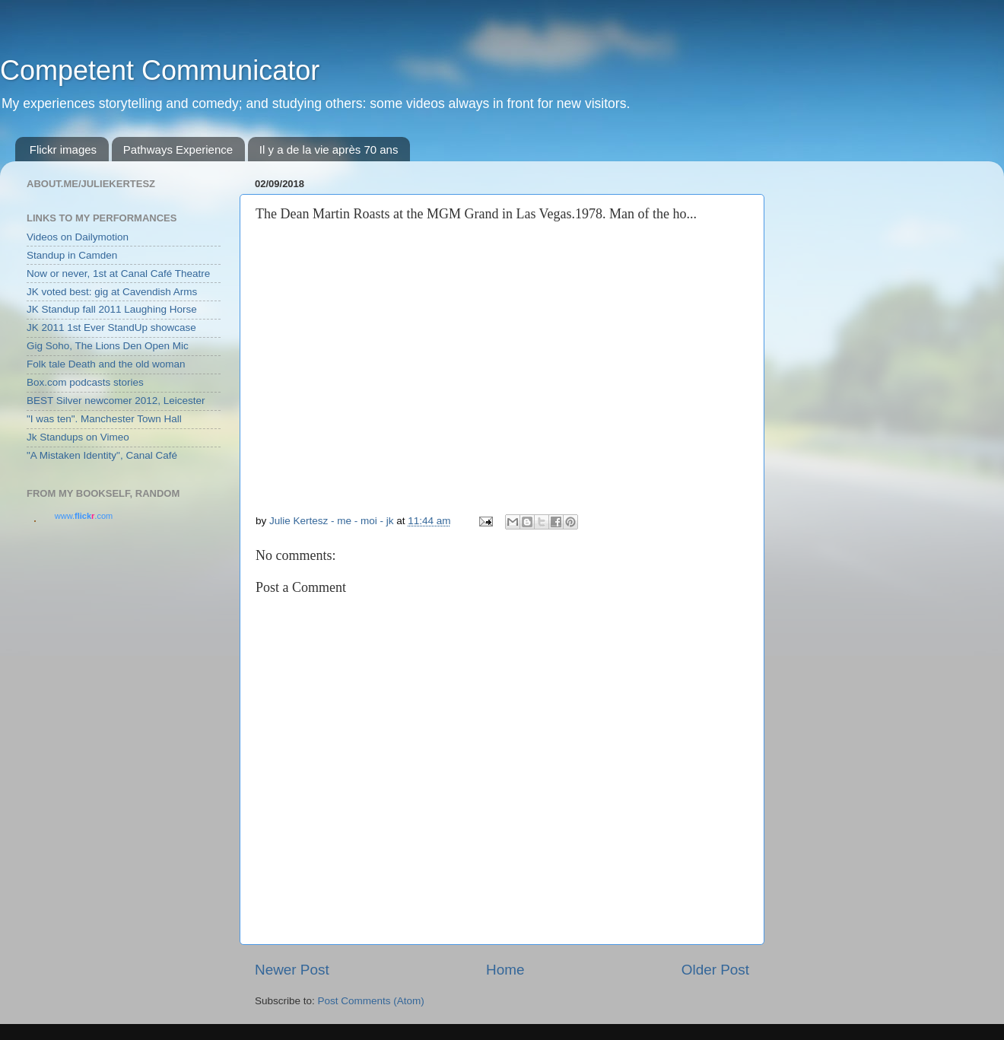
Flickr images (63, 149)
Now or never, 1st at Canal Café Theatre (118, 273)
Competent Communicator (159, 70)
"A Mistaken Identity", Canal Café (102, 455)
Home (505, 970)
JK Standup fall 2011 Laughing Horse (112, 309)
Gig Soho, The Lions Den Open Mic (108, 345)
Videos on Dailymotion (78, 237)
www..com (84, 515)
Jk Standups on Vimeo (78, 437)
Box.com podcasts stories (85, 382)
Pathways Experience (178, 149)
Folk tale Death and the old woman (106, 364)
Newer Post (292, 970)
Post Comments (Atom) (371, 1001)
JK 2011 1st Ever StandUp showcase (111, 327)
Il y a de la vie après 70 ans (329, 149)
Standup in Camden (72, 255)
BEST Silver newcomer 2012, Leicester (116, 400)
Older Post (715, 970)
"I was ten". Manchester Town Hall (104, 419)
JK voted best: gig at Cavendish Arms (112, 291)
